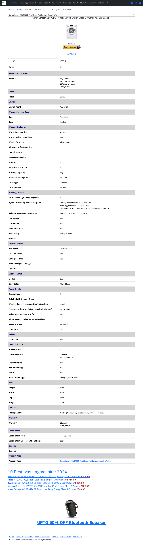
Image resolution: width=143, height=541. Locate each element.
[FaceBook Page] (133, 2)
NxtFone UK (77, 537)
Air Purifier (102, 3)
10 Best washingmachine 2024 (37, 472)
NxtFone (11, 9)
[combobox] (71, 15)
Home (11, 537)
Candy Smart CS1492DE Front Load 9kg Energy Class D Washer (85, 461)
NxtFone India (65, 537)
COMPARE (71, 53)
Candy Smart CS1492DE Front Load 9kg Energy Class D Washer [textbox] (34, 15)
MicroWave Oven (87, 3)
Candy (19, 9)
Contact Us (28, 537)
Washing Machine (70, 3)
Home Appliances (27, 3)
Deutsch (13, 3)
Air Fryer (55, 3)
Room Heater (43, 3)
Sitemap (55, 537)
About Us (19, 537)
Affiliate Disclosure (42, 537)
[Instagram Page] (137, 2)
